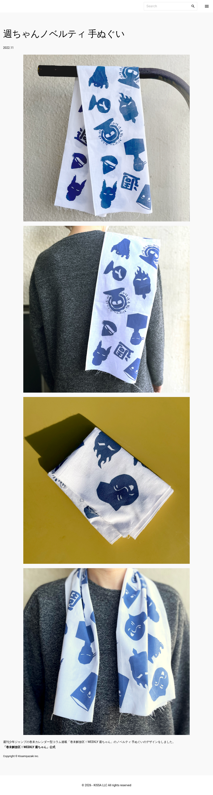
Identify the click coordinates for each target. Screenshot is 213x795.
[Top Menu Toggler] (206, 6)
